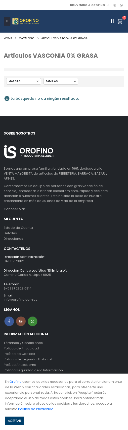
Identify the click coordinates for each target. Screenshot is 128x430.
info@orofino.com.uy (20, 299)
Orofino (15, 381)
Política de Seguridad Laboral (28, 359)
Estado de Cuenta (18, 227)
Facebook (9, 321)
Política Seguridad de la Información (33, 370)
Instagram (21, 321)
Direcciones (13, 238)
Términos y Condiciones (23, 342)
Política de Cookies (19, 353)
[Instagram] (115, 5)
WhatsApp (121, 5)
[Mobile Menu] (7, 21)
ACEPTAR (14, 421)
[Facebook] (108, 5)
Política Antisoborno (20, 364)
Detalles (10, 233)
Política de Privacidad (21, 348)
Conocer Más (15, 209)
